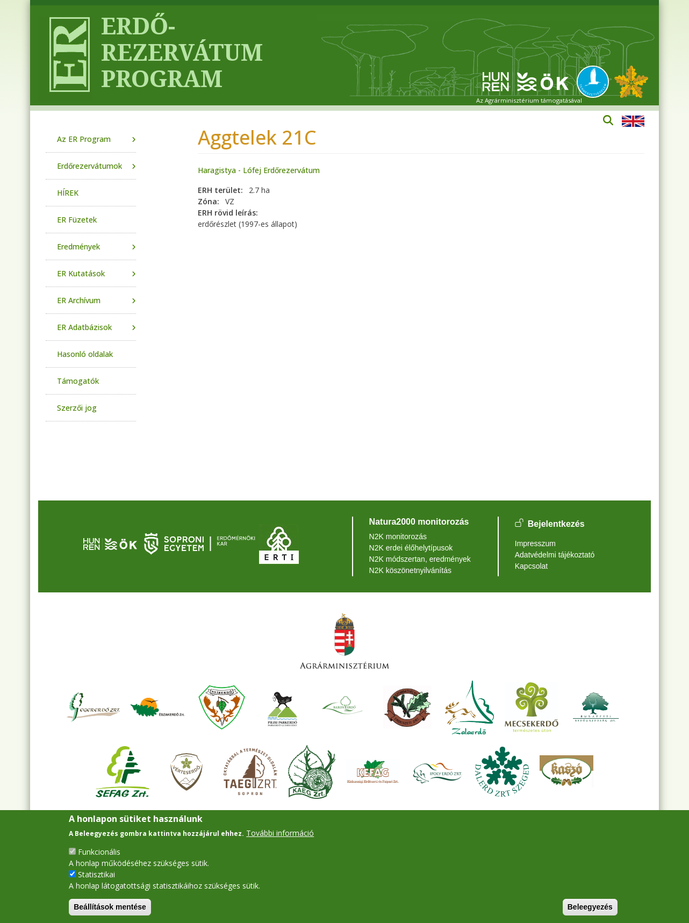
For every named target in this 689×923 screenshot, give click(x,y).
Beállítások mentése (110, 907)
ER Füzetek (77, 219)
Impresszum (535, 543)
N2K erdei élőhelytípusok (411, 547)
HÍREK (67, 193)
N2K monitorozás (398, 536)
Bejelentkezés (556, 523)
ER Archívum (79, 300)
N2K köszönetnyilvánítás (410, 570)
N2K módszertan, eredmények (420, 559)
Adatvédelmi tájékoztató (555, 554)
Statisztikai (96, 874)
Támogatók (78, 381)
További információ (280, 833)
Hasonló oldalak (85, 354)
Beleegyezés (590, 907)
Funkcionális (99, 852)
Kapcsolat (531, 566)
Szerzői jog (77, 408)
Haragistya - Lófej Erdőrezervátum (259, 170)
